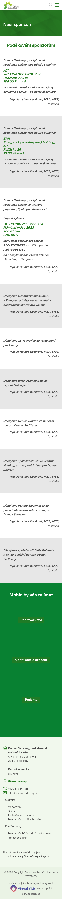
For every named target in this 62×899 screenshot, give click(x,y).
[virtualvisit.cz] (22, 888)
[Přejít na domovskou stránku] (11, 5)
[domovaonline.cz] (35, 883)
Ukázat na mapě (18, 781)
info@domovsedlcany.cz (22, 793)
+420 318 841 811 (18, 788)
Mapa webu (15, 807)
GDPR (11, 811)
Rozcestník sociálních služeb (25, 819)
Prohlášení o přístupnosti (23, 815)
